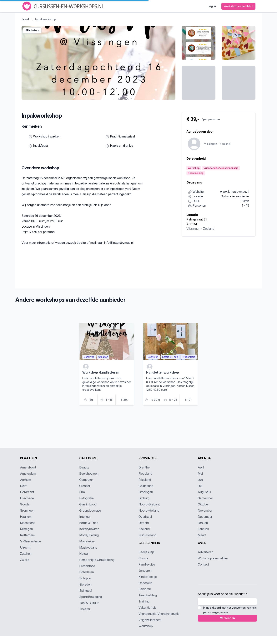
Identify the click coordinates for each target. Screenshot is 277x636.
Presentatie (87, 566)
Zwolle (24, 560)
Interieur (85, 517)
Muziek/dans (88, 547)
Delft (23, 486)
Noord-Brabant (149, 504)
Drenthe (144, 467)
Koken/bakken (89, 529)
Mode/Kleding (89, 535)
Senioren (144, 589)
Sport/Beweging (90, 597)
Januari (203, 523)
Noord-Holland (148, 510)
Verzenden (227, 618)
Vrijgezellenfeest (149, 620)
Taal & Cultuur (88, 603)
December (205, 517)
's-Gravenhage (30, 541)
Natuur (84, 554)
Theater (84, 609)
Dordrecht (27, 492)
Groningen (27, 510)
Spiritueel (85, 590)
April (201, 467)
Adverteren (205, 552)
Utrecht (25, 547)
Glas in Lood (88, 504)
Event (25, 19)
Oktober (203, 504)
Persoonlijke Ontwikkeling (96, 560)
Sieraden (85, 584)
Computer (86, 480)
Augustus (204, 492)
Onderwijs (145, 583)
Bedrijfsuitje (146, 552)
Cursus (143, 558)
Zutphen (26, 554)
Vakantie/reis (147, 607)
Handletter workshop (162, 372)
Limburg (143, 498)
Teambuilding (147, 595)
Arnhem (25, 480)
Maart (202, 535)
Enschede (27, 498)
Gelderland (145, 486)
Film (82, 492)
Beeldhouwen (88, 473)
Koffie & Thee (88, 523)
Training (143, 601)
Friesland (144, 480)
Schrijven (85, 578)
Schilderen (86, 572)
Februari (203, 529)
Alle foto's (32, 30)
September (205, 498)
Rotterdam (27, 535)
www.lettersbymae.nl (234, 192)
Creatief (84, 486)
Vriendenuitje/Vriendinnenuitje (158, 614)
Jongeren (145, 570)
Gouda (24, 504)
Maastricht (27, 523)
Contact (203, 564)
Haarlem (26, 517)
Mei (200, 473)
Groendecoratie (90, 510)
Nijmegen (26, 529)
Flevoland (145, 473)
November (205, 510)
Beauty (84, 467)
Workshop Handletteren (100, 372)
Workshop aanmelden (213, 558)
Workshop (145, 626)
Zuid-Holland (147, 535)
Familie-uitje (146, 564)
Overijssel (145, 517)
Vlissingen (193, 228)
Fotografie (86, 498)
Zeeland (208, 228)
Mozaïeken (87, 541)
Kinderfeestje (147, 577)
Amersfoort (28, 467)
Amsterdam (28, 473)
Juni (200, 480)
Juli (200, 486)
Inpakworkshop (45, 19)
